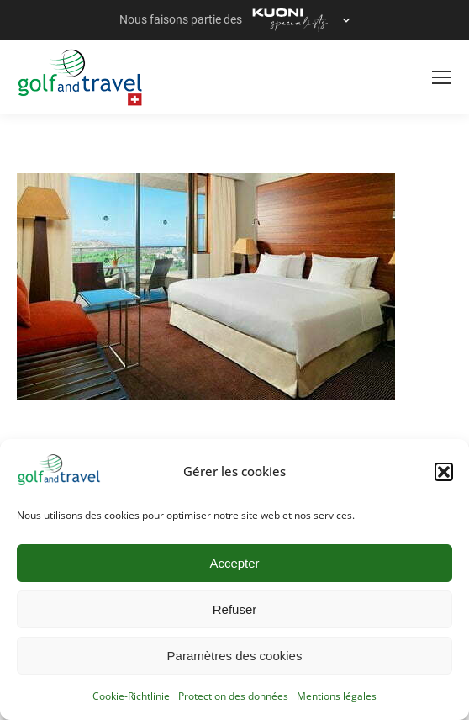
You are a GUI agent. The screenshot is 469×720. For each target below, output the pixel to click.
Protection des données (233, 696)
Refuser (235, 609)
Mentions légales (337, 696)
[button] (443, 471)
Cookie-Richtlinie (131, 696)
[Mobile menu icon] (441, 77)
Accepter (234, 563)
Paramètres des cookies (235, 656)
